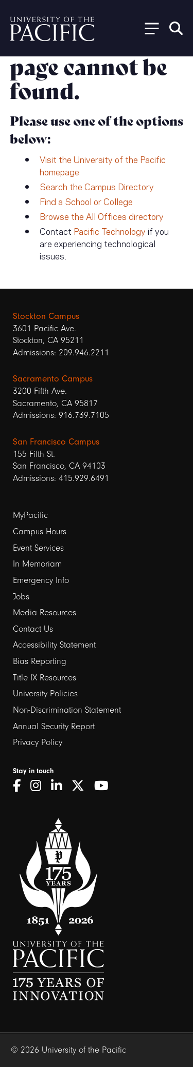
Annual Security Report (54, 726)
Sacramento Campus (53, 378)
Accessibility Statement (54, 645)
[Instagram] (39, 786)
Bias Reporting (39, 661)
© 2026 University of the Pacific (68, 1050)
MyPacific (30, 515)
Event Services (38, 548)
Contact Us (33, 629)
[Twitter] (82, 786)
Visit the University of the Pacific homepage (103, 165)
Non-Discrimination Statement (67, 710)
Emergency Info (41, 580)
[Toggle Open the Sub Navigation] (148, 28)
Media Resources (44, 612)
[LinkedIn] (60, 786)
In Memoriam (37, 564)
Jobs (21, 596)
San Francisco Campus (56, 441)
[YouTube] (105, 786)
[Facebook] (20, 786)
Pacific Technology (110, 231)
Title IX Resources (44, 677)
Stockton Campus (46, 316)
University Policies (45, 693)
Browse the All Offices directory (102, 216)
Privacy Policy (37, 742)
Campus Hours (39, 531)
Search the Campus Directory (97, 186)
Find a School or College (86, 201)
